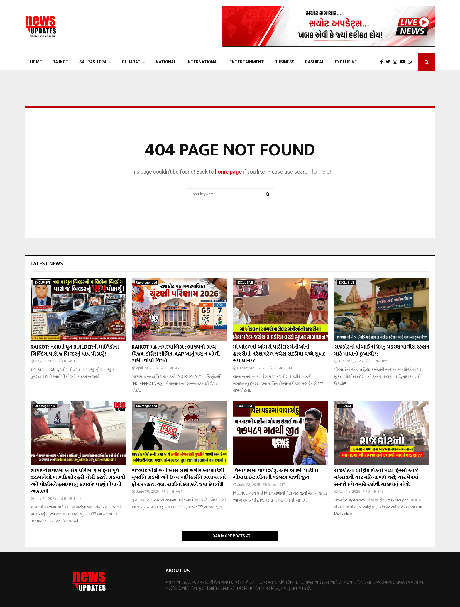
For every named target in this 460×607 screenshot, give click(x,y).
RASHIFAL (314, 62)
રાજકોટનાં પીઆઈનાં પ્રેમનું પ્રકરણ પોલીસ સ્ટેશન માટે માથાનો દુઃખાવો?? (381, 350)
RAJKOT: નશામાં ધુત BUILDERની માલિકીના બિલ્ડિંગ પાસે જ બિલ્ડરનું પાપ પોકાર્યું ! (75, 350)
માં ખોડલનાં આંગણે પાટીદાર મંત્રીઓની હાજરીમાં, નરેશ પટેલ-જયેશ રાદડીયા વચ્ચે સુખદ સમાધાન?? (279, 354)
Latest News (47, 263)
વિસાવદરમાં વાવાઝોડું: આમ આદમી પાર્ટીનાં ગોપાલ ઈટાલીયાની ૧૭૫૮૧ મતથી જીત (275, 474)
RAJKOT (61, 62)
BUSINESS (285, 62)
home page (228, 172)
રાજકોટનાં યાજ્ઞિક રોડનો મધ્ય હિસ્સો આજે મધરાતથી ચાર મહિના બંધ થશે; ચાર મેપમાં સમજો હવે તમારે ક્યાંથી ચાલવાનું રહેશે (376, 477)
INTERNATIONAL (203, 62)
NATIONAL (166, 62)
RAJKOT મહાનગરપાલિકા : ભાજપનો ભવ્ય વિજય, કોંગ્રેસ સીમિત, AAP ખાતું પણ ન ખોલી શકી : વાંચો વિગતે (176, 354)
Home (36, 62)
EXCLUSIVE (346, 62)
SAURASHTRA (92, 62)
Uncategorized (146, 282)
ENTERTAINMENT (246, 62)
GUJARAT (131, 62)
